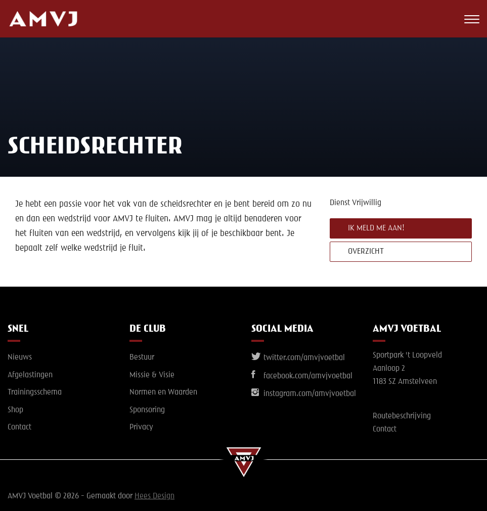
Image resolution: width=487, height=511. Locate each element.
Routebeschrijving (402, 416)
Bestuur (141, 357)
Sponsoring (147, 410)
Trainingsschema (35, 392)
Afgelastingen (30, 375)
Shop (15, 410)
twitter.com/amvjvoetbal (298, 358)
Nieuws (20, 357)
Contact (19, 427)
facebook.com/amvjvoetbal (301, 376)
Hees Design (154, 496)
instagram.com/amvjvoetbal (303, 394)
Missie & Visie (151, 375)
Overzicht (366, 252)
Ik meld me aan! (376, 228)
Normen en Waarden (163, 392)
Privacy (141, 427)
